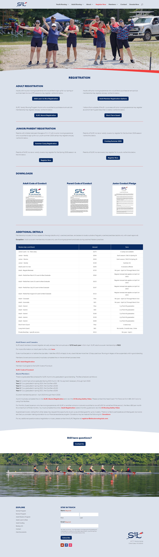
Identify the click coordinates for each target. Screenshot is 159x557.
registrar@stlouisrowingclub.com (95, 418)
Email (66, 522)
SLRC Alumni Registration (46, 115)
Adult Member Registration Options (113, 99)
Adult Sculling (20, 523)
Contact (123, 4)
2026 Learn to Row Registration (46, 99)
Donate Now (134, 4)
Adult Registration (68, 408)
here (53, 349)
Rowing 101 (19, 526)
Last (81, 518)
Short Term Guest (113, 115)
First (62, 518)
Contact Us (79, 444)
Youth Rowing (61, 4)
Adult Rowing (76, 4)
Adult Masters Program (23, 517)
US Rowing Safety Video (82, 399)
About (88, 4)
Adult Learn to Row (22, 520)
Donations (106, 414)
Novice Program (21, 514)
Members (112, 4)
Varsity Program (21, 511)
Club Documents (21, 532)
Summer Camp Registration (46, 143)
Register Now (101, 4)
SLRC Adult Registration (25, 362)
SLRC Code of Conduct (25, 370)
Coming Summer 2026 (113, 141)
